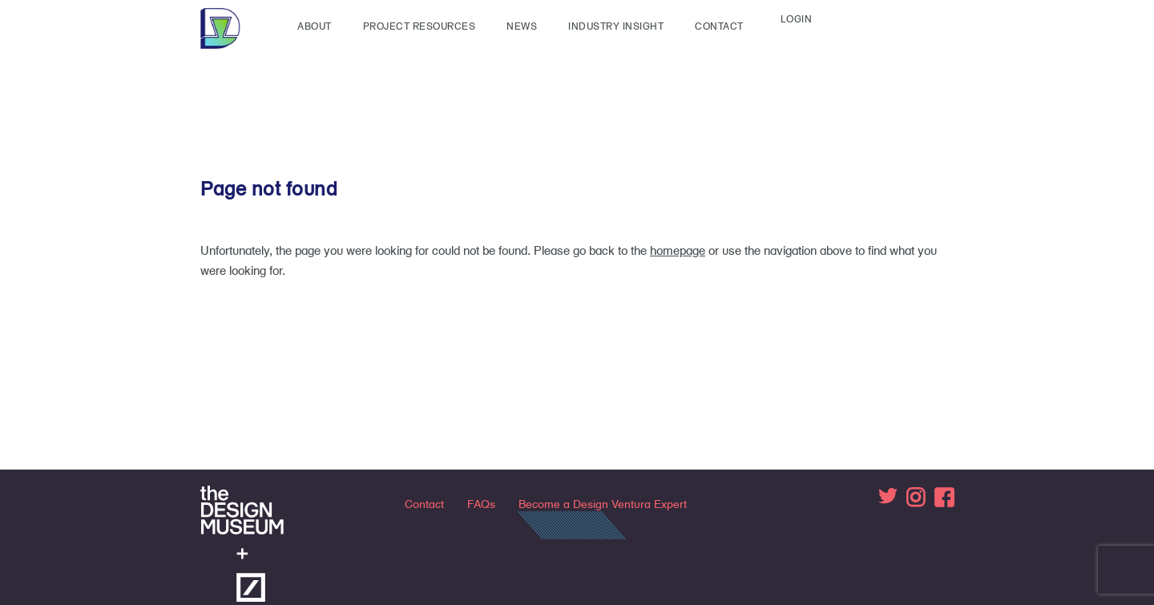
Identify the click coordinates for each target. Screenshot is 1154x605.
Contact (719, 26)
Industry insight (616, 26)
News (521, 26)
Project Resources (419, 26)
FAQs (481, 504)
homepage (677, 250)
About (314, 26)
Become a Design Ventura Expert (602, 504)
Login (797, 19)
